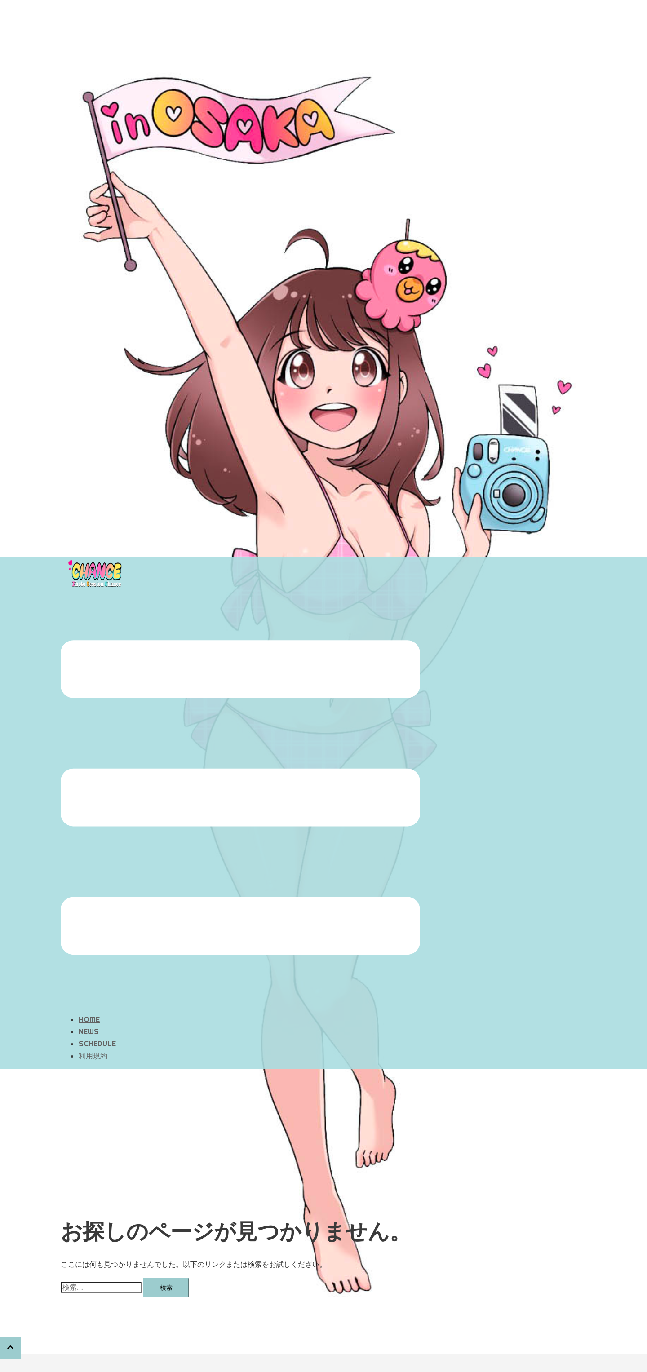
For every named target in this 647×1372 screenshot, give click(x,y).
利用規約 (93, 1010)
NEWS (89, 986)
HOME (89, 974)
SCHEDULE (97, 998)
